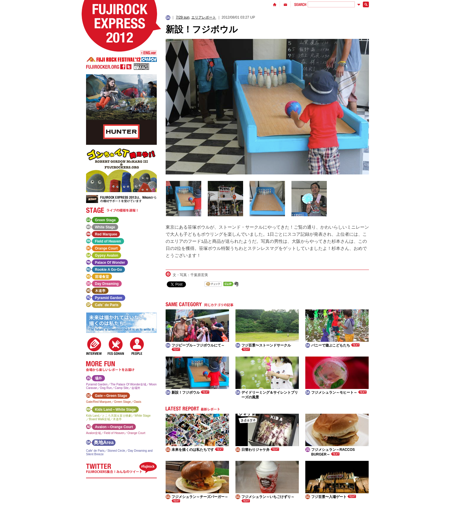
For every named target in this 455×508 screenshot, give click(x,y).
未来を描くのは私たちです (197, 450)
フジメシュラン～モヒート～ (339, 392)
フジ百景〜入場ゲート (333, 497)
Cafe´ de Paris (106, 305)
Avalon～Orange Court (114, 427)
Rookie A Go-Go (108, 270)
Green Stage (105, 220)
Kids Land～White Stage (115, 410)
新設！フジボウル (190, 392)
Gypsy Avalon (106, 255)
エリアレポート (203, 17)
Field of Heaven (108, 241)
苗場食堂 (102, 277)
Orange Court (106, 248)
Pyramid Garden (108, 298)
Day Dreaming (107, 284)
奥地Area (104, 442)
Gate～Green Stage (111, 396)
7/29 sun (182, 17)
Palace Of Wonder (110, 262)
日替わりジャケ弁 (260, 450)
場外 (98, 378)
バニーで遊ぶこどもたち (335, 345)
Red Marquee (106, 234)
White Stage (105, 227)
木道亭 (100, 291)
